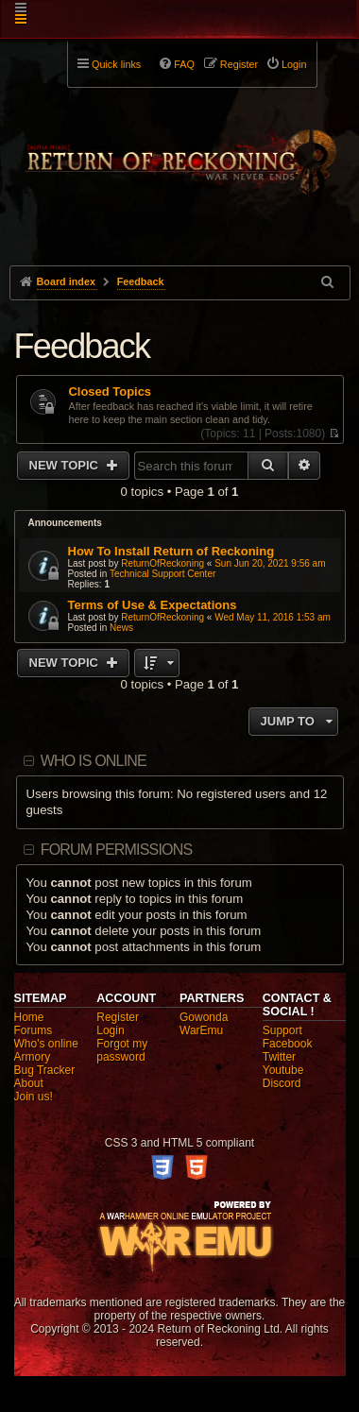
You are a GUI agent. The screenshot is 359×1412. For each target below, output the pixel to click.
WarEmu (201, 1030)
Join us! (33, 1096)
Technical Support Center (162, 574)
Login (110, 1030)
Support (282, 1030)
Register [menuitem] (239, 64)
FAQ (184, 64)
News (121, 627)
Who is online (93, 761)
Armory (32, 1056)
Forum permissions (117, 850)
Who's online (46, 1043)
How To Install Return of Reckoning (171, 551)
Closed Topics (110, 392)
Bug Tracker (45, 1070)
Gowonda (204, 1017)
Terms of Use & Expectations (152, 605)
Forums (33, 1030)
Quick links (116, 64)
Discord (282, 1083)
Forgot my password (121, 1050)
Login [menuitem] (294, 64)
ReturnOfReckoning (162, 563)
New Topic (65, 465)
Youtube (283, 1070)
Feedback (82, 346)
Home (29, 1017)
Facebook (288, 1043)
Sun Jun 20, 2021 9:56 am (269, 563)
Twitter (279, 1056)
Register (117, 1017)
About (28, 1083)
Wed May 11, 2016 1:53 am (272, 617)
